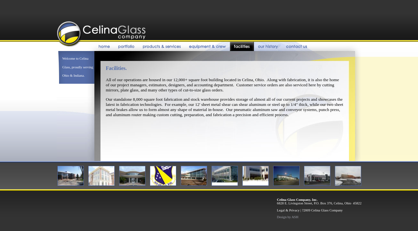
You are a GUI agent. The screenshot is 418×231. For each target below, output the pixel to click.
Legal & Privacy (288, 210)
